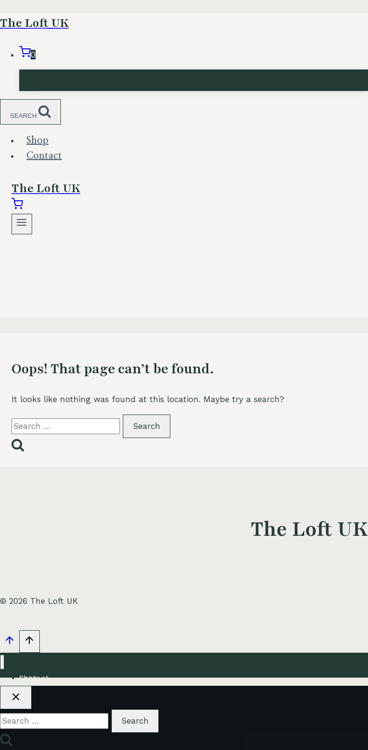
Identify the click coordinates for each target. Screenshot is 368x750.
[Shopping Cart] (27, 54)
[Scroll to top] (9, 642)
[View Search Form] (30, 112)
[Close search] (16, 697)
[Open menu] (22, 224)
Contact (44, 156)
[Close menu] (2, 662)
